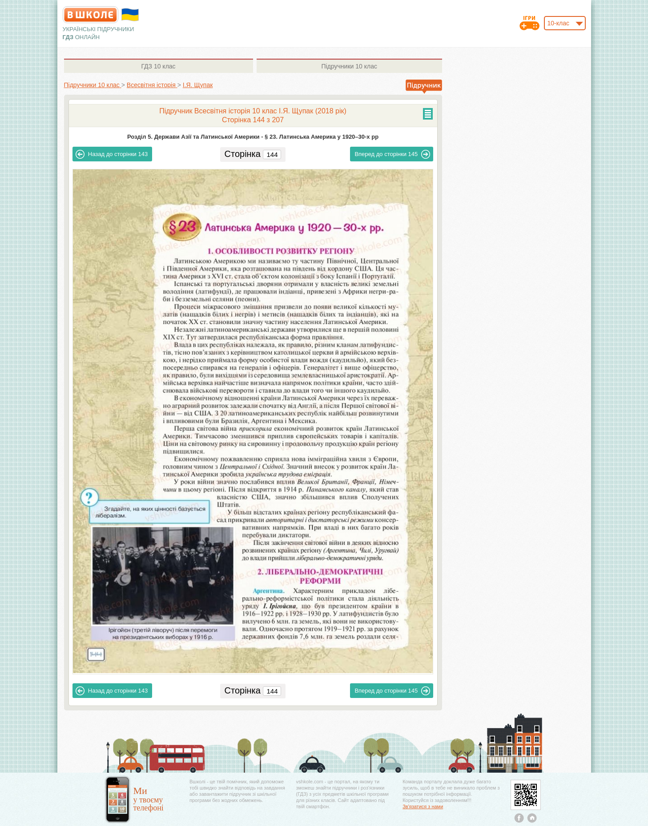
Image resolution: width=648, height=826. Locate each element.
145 (392, 154)
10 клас (158, 66)
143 (112, 154)
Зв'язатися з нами (422, 806)
